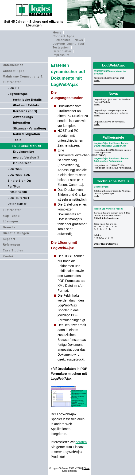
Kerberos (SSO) (25, 111)
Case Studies (13, 250)
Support (9, 239)
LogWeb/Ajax (18, 94)
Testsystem (61, 47)
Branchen (10, 227)
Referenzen (11, 244)
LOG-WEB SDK (19, 175)
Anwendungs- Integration (23, 119)
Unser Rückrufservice (106, 244)
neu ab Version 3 (26, 157)
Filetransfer (61, 40)
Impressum (61, 55)
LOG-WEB (15, 169)
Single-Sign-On (19, 180)
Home (57, 32)
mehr (97, 80)
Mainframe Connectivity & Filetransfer (23, 79)
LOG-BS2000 (17, 192)
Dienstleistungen (16, 233)
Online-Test (22, 163)
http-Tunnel (12, 215)
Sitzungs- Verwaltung (29, 128)
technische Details (27, 99)
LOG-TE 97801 (18, 198)
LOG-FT (13, 88)
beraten (81, 442)
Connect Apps (63, 36)
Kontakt (9, 256)
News (79, 40)
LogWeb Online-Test (68, 43)
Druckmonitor (23, 151)
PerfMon (14, 186)
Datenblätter (62, 51)
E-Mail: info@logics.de (106, 218)
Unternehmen (13, 65)
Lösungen (10, 221)
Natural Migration (26, 134)
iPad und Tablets (26, 105)
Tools (17, 140)
